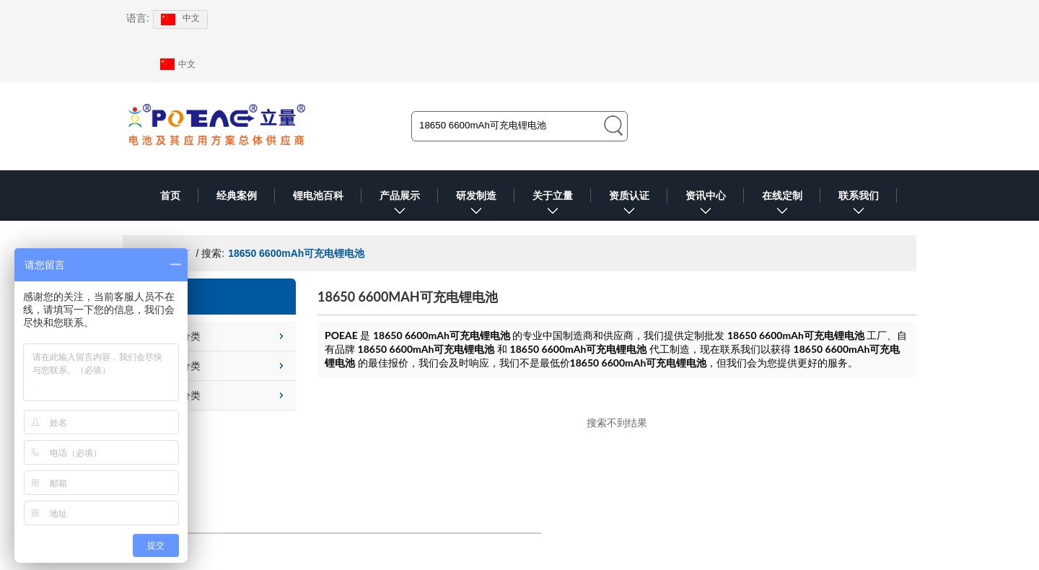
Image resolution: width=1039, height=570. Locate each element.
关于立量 (552, 205)
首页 (170, 195)
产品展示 (399, 205)
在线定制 (782, 205)
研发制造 (476, 205)
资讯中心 (705, 205)
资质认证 (629, 205)
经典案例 (236, 195)
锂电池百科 (318, 195)
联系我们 (858, 205)
